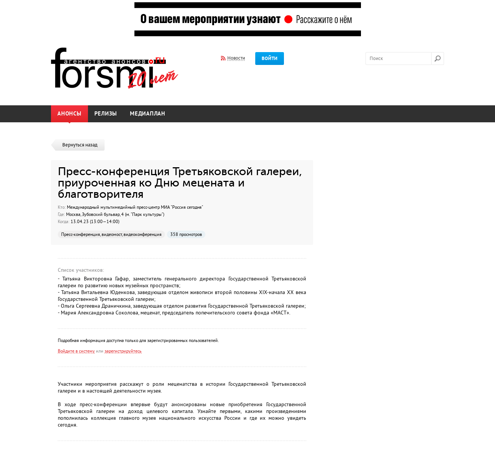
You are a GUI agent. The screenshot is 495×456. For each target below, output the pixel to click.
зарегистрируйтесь (123, 351)
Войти (270, 58)
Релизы (105, 114)
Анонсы (69, 114)
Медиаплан (147, 114)
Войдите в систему (76, 351)
